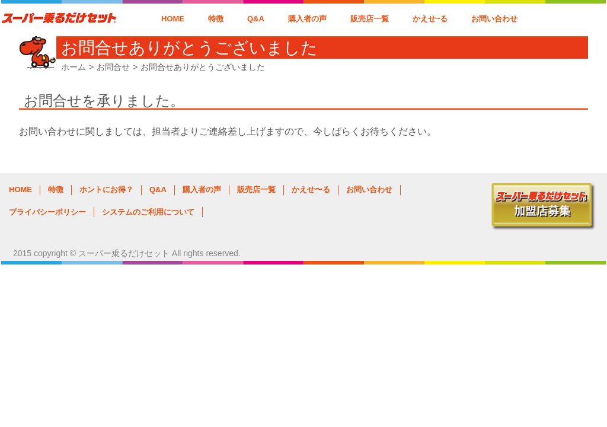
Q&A (255, 18)
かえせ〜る (311, 189)
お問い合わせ (494, 18)
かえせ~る (430, 18)
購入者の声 (307, 18)
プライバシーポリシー (47, 212)
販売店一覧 (369, 18)
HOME (172, 18)
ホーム (73, 67)
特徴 (215, 18)
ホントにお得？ (106, 189)
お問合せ (113, 67)
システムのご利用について (148, 212)
